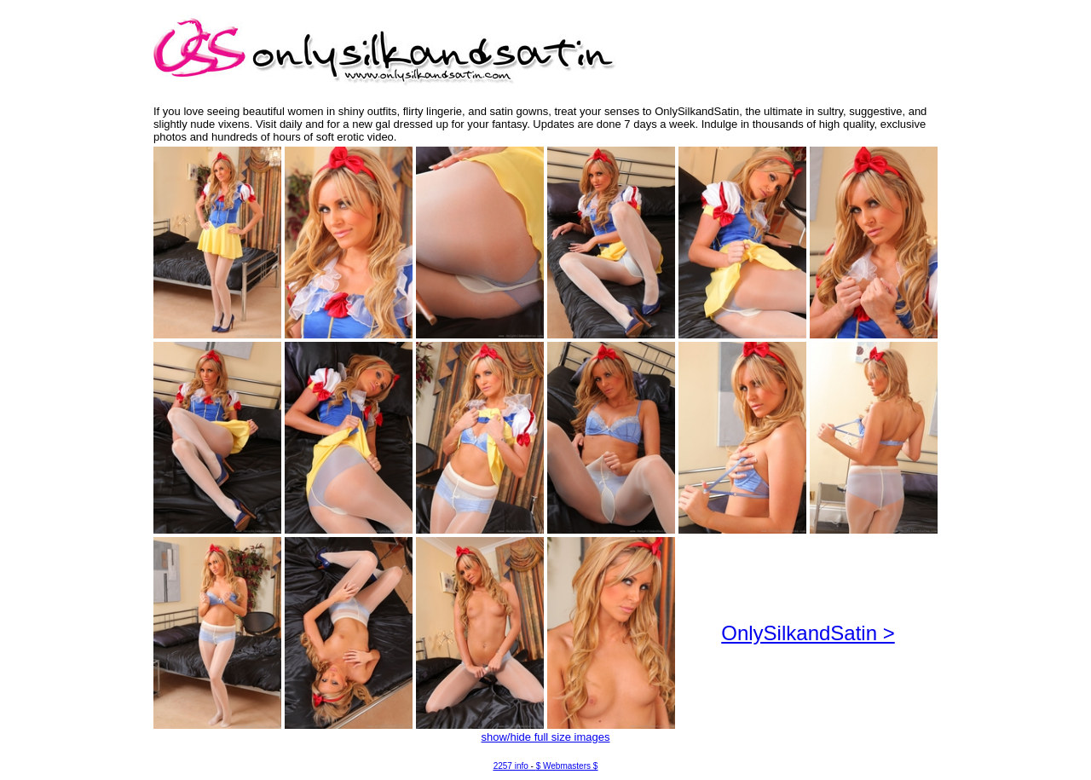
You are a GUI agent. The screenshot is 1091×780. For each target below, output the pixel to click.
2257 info (511, 766)
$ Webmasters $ (567, 766)
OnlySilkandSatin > (807, 632)
